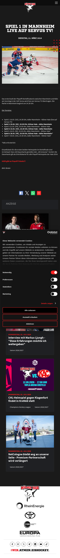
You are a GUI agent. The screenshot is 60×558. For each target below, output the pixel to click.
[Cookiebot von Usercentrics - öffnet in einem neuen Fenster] (47, 232)
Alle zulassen (30, 310)
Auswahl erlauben (30, 317)
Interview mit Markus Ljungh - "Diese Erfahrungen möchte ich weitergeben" (27, 341)
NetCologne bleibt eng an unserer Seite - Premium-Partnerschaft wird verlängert (28, 457)
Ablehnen (30, 324)
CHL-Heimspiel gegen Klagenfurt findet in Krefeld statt (28, 399)
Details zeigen (47, 303)
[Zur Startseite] (30, 7)
